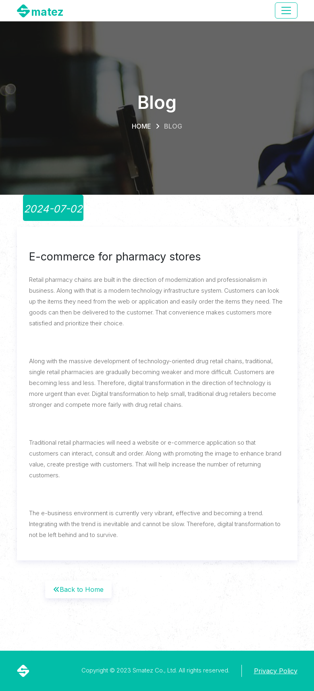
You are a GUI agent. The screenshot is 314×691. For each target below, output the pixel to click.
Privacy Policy (275, 671)
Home (141, 126)
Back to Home (78, 589)
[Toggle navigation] (286, 10)
